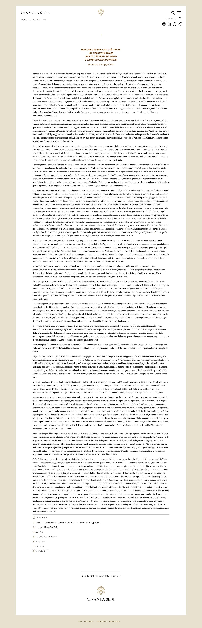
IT (101, 35)
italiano (171, 19)
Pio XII (25, 19)
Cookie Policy (101, 621)
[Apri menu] (178, 13)
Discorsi (35, 19)
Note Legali (88, 621)
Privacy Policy (115, 621)
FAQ (80, 621)
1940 (43, 19)
